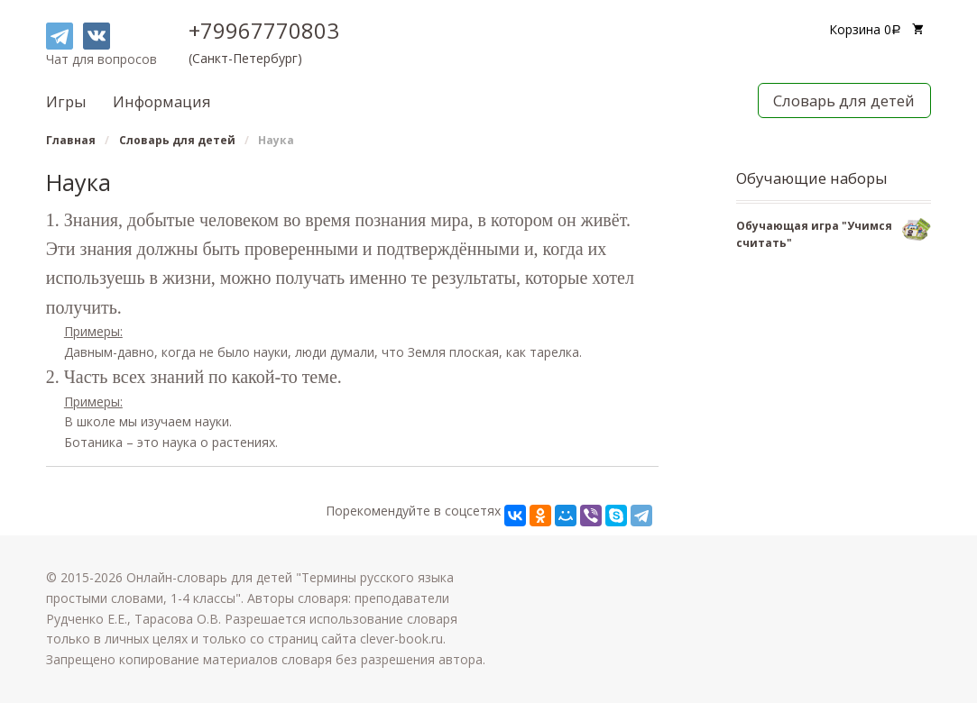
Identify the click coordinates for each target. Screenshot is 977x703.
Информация (162, 101)
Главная (71, 140)
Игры (66, 101)
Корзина (867, 29)
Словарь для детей (844, 100)
